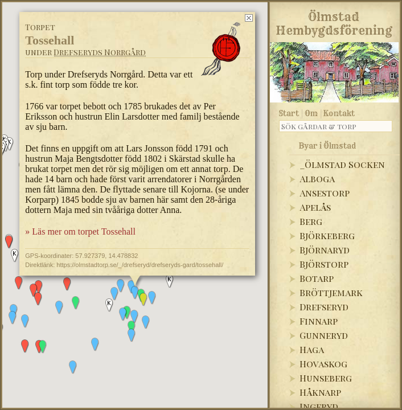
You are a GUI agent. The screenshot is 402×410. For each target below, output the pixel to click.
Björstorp (324, 264)
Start (289, 113)
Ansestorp (325, 193)
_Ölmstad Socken (342, 164)
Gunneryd (324, 335)
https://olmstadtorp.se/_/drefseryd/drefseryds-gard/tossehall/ (139, 264)
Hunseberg (326, 378)
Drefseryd (324, 307)
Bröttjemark (331, 292)
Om (311, 113)
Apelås (315, 207)
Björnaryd (325, 250)
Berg (311, 221)
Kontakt (339, 113)
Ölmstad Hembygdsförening (334, 21)
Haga (312, 349)
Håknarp (320, 392)
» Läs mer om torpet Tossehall (80, 231)
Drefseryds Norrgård (100, 52)
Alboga (317, 178)
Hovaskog (323, 364)
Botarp (317, 278)
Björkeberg (327, 235)
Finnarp (319, 321)
